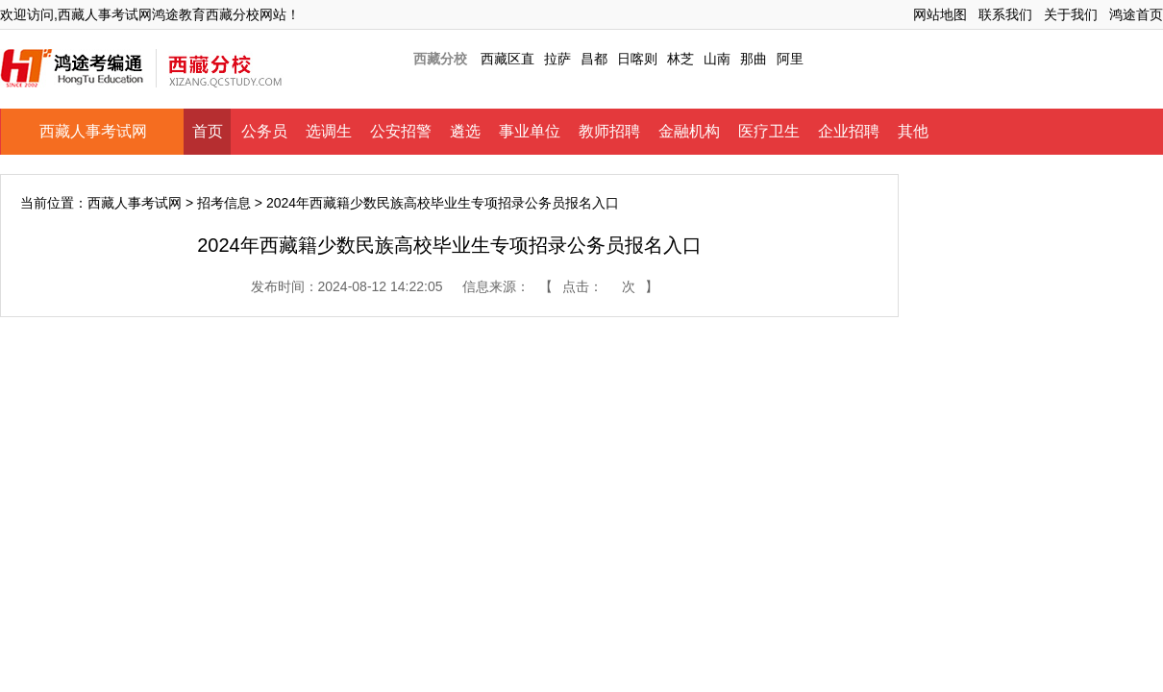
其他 (913, 131)
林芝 (680, 58)
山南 (717, 58)
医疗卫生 (769, 131)
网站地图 (940, 14)
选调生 (329, 131)
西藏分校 (440, 58)
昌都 (594, 58)
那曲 (753, 58)
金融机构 (689, 131)
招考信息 (224, 202)
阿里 (790, 58)
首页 (207, 131)
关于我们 (1071, 14)
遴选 (465, 131)
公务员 (264, 131)
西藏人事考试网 (93, 131)
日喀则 (637, 58)
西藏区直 (507, 58)
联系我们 (1005, 14)
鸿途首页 (1136, 14)
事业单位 (529, 131)
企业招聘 (848, 131)
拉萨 (557, 58)
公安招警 (401, 131)
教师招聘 (609, 131)
